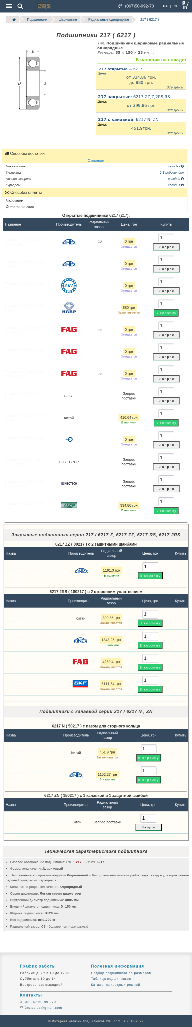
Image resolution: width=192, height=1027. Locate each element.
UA (165, 6)
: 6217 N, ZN (141, 126)
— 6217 (120, 69)
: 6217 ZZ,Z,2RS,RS (141, 103)
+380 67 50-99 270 (39, 1002)
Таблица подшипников (111, 979)
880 (139, 82)
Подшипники (36, 19)
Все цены (174, 87)
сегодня (176, 166)
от (129, 77)
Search (20, 6)
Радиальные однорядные (107, 19)
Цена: (102, 73)
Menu (9, 3)
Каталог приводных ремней (115, 984)
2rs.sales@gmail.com (43, 1008)
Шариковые (67, 19)
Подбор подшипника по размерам (121, 973)
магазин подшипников (86, 1021)
